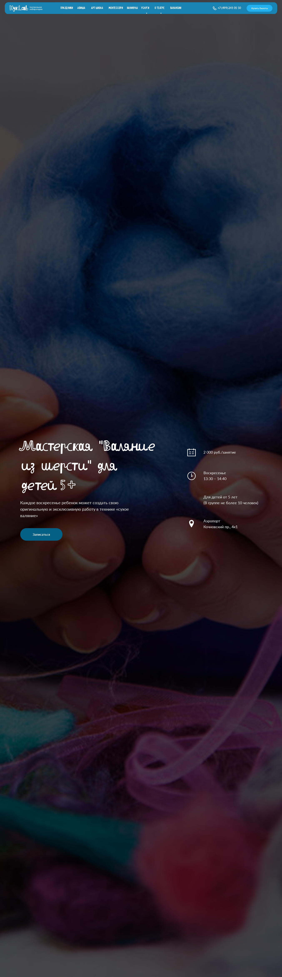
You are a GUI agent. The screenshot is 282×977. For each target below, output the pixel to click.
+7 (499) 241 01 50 (229, 8)
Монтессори (116, 8)
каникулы (132, 8)
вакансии (175, 8)
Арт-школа (97, 8)
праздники (67, 8)
